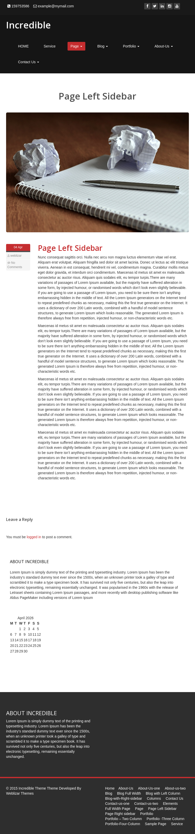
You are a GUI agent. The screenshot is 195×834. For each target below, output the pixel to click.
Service (50, 46)
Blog (102, 46)
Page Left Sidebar (70, 248)
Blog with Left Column (163, 793)
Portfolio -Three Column (165, 819)
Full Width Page (117, 809)
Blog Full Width (129, 793)
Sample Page (155, 824)
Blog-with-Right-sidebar (123, 798)
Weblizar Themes (20, 793)
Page (77, 46)
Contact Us (28, 62)
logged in (34, 537)
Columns (154, 798)
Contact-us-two (146, 804)
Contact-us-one (117, 804)
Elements (170, 804)
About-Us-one (149, 788)
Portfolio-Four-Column (122, 824)
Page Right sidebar (120, 814)
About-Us (163, 46)
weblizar (16, 255)
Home (110, 788)
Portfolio (131, 46)
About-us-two (175, 788)
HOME (23, 46)
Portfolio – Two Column (123, 819)
